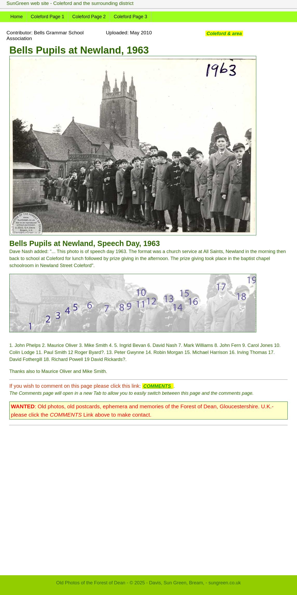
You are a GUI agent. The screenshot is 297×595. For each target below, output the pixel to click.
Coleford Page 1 (47, 16)
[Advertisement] (148, 497)
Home (16, 16)
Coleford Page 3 (130, 16)
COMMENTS (157, 386)
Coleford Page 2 (89, 16)
